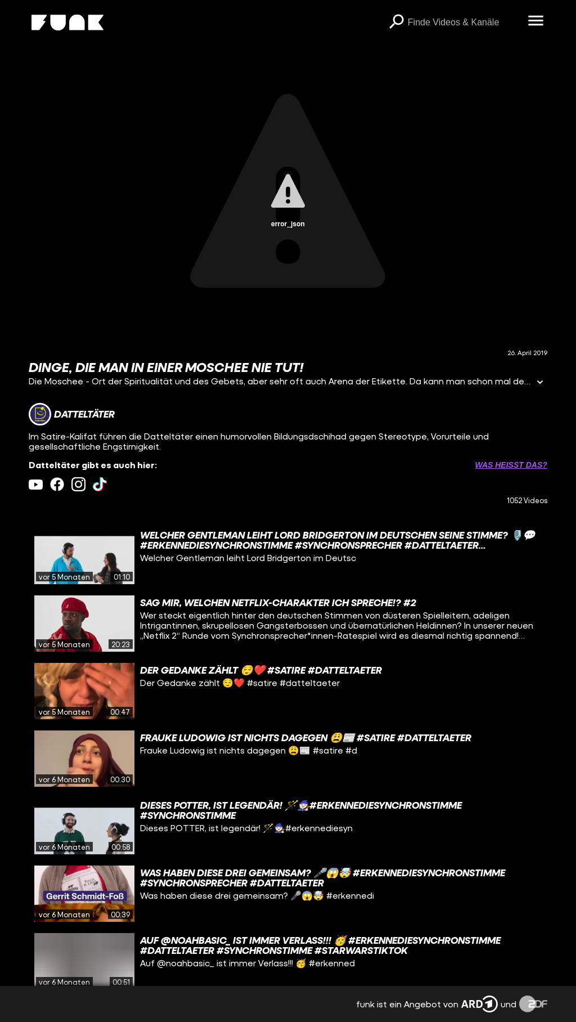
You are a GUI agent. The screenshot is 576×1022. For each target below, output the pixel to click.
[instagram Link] (78, 484)
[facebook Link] (57, 484)
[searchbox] (464, 22)
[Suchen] (396, 22)
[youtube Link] (36, 484)
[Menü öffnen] (536, 21)
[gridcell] (288, 556)
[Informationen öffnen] (540, 383)
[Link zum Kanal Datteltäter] (72, 414)
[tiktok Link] (100, 484)
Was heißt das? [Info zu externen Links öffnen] (511, 464)
